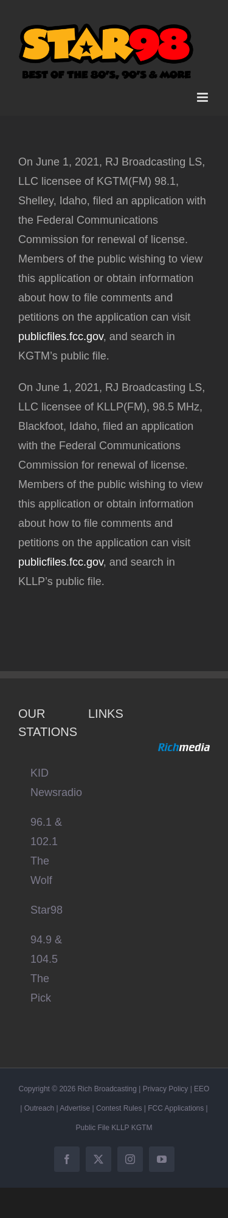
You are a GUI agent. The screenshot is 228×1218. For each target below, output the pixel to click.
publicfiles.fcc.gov (60, 336)
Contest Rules (119, 1108)
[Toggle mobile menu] (203, 97)
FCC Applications (176, 1108)
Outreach (39, 1108)
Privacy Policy (165, 1089)
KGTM (142, 1127)
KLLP (120, 1127)
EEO (201, 1089)
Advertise (75, 1108)
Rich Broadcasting (106, 1089)
